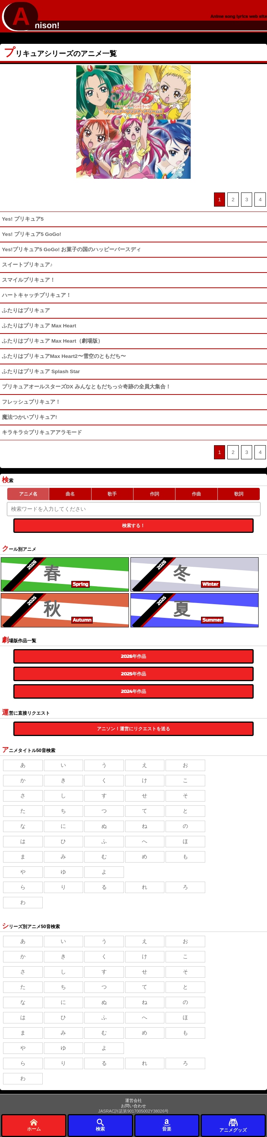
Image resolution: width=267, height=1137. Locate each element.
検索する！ (133, 525)
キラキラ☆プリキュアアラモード (42, 432)
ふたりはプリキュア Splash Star (41, 371)
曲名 (70, 494)
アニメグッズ (233, 1125)
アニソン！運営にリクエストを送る (133, 728)
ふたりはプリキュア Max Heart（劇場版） (52, 341)
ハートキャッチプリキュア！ (36, 295)
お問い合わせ (133, 1105)
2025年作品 (133, 674)
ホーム (34, 1125)
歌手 (112, 494)
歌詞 (238, 494)
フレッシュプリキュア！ (31, 402)
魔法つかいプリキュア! (29, 417)
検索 (100, 1125)
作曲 (196, 494)
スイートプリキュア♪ (27, 265)
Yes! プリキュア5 (22, 219)
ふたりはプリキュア (26, 310)
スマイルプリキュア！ (28, 280)
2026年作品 (133, 656)
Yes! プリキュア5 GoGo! (31, 234)
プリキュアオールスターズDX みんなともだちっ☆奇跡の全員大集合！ (86, 387)
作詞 (154, 494)
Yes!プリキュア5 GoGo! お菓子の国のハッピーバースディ (71, 249)
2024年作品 (133, 691)
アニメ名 (28, 494)
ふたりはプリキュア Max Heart (39, 326)
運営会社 (133, 1100)
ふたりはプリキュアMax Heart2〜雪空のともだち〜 (64, 356)
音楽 (166, 1125)
